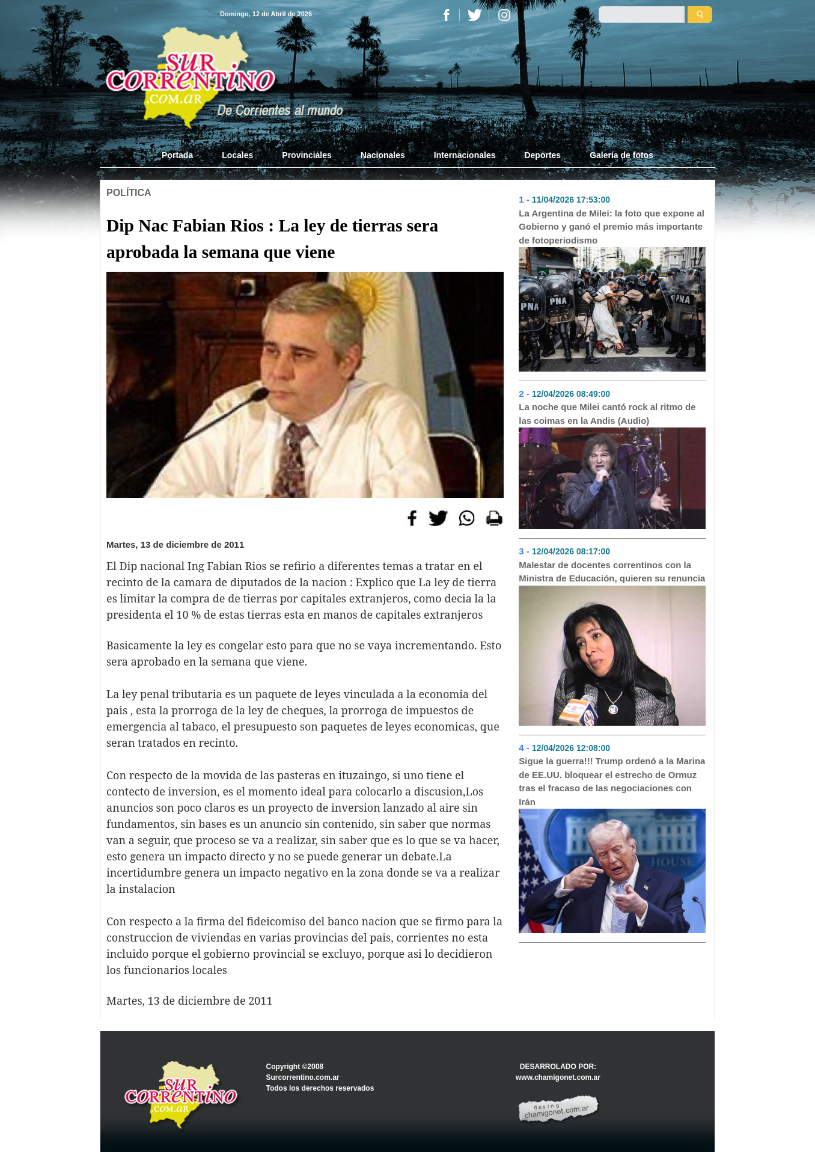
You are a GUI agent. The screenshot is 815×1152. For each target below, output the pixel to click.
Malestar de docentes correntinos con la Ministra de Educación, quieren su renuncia (612, 572)
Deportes (542, 155)
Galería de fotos (621, 155)
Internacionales (465, 155)
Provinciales (307, 155)
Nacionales (383, 155)
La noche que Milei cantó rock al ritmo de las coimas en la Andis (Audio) (607, 414)
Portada (184, 154)
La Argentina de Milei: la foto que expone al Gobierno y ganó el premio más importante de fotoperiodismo (611, 226)
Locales (237, 155)
